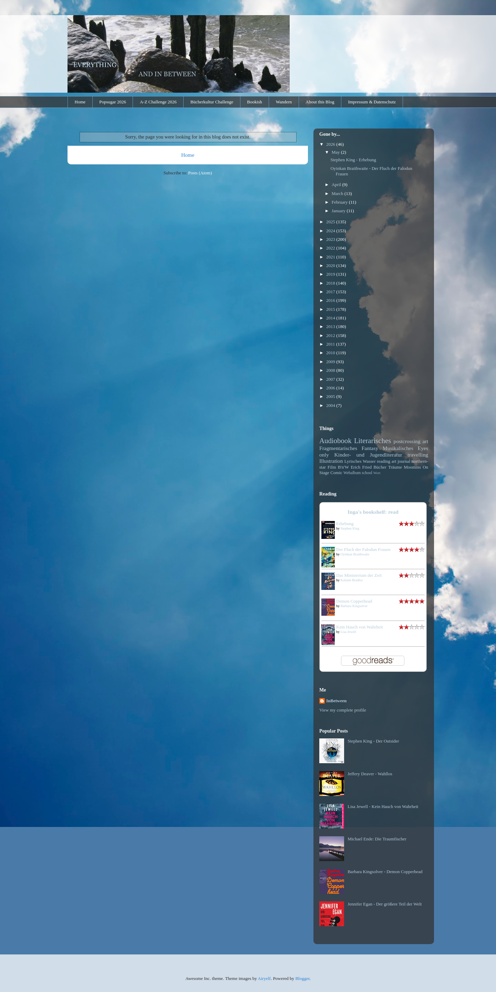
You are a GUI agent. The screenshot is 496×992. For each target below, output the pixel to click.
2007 (331, 379)
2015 (331, 309)
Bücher (379, 467)
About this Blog (320, 101)
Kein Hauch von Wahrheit (359, 627)
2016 (331, 300)
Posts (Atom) (200, 172)
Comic (336, 472)
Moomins (412, 467)
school (367, 473)
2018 (331, 283)
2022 (331, 247)
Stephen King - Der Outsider (373, 741)
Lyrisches (353, 461)
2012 (331, 335)
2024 (331, 230)
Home (80, 101)
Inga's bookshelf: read (373, 512)
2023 (331, 239)
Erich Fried (361, 467)
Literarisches (372, 440)
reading (383, 461)
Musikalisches (398, 448)
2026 (331, 144)
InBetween (336, 700)
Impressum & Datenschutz (372, 101)
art (425, 441)
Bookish (254, 101)
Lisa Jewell (348, 632)
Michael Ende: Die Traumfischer (377, 838)
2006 (331, 387)
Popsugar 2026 (112, 101)
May (336, 152)
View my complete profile (342, 710)
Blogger (302, 978)
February (340, 202)
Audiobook (335, 440)
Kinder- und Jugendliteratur (368, 455)
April (337, 184)
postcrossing (407, 441)
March (338, 193)
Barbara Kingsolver (354, 606)
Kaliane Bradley (352, 580)
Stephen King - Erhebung (353, 159)
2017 (331, 291)
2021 (331, 256)
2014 (331, 317)
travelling (417, 455)
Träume (395, 467)
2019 (331, 274)
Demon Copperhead (354, 601)
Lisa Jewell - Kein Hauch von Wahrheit (383, 806)
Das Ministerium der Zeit (359, 575)
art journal (401, 461)
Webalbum (352, 473)
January (339, 210)
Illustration (331, 461)
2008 (331, 370)
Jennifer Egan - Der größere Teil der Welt (385, 904)
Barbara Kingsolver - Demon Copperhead (385, 871)
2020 (331, 265)
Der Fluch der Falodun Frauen (363, 549)
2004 (331, 405)
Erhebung (345, 523)
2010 (331, 352)
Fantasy (370, 448)
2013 (331, 326)
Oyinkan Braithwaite (355, 554)
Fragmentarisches (338, 448)
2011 (331, 344)
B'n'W (343, 467)
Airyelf (264, 978)
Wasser (369, 461)
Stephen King (350, 528)
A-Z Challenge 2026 (158, 101)
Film (332, 467)
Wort (377, 473)
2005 (331, 396)
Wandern (284, 101)
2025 (331, 221)
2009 (331, 361)
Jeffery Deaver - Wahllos (370, 773)
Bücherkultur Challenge (212, 101)
